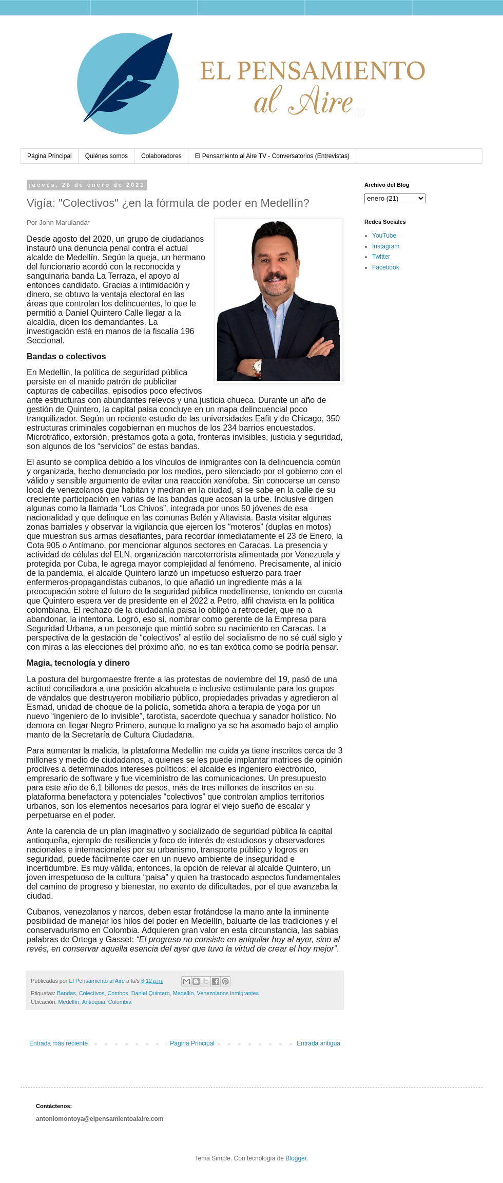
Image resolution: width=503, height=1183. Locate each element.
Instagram (385, 246)
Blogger (295, 1158)
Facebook (385, 267)
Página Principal (49, 156)
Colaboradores (161, 156)
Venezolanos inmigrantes (228, 993)
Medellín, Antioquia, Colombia (94, 1002)
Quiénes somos (106, 156)
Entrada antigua (318, 1043)
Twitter (381, 256)
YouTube (384, 235)
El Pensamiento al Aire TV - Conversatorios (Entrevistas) (272, 156)
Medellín (183, 993)
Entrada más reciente (58, 1043)
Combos (117, 993)
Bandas (66, 993)
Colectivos (92, 993)
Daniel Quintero (150, 993)
